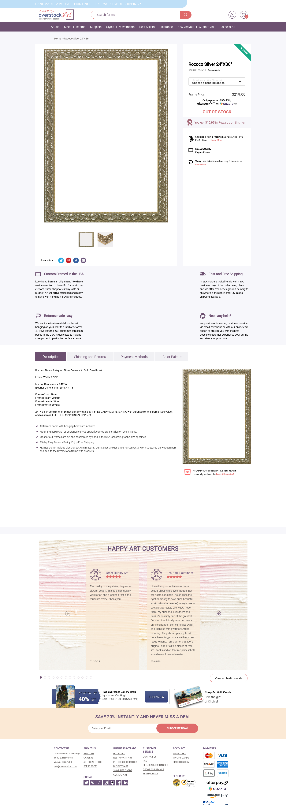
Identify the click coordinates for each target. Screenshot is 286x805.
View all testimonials (229, 678)
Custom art (120, 774)
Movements (127, 27)
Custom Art (206, 27)
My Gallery (179, 753)
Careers (88, 757)
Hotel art (119, 753)
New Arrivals (185, 27)
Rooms (80, 27)
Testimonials (150, 773)
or (226, 103)
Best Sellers (147, 27)
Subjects (96, 27)
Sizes (67, 27)
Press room (90, 766)
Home (57, 38)
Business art (120, 766)
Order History (181, 762)
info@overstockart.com (65, 766)
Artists (55, 27)
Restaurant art (122, 757)
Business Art (227, 27)
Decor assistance (153, 769)
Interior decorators (125, 762)
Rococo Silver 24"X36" (76, 38)
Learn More (216, 140)
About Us (89, 753)
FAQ (145, 760)
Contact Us (150, 756)
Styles (110, 27)
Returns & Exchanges (155, 765)
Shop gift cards (122, 770)
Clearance (166, 27)
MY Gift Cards (181, 757)
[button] (218, 614)
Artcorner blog (93, 762)
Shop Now (156, 697)
